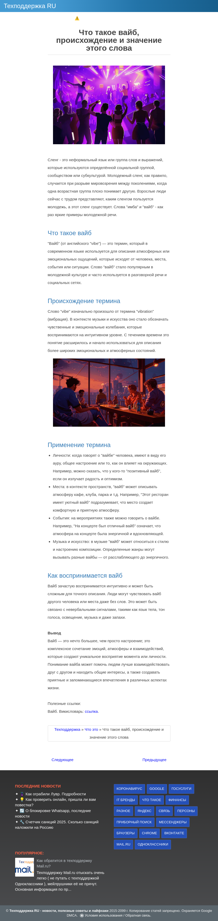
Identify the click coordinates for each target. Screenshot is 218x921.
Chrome (149, 833)
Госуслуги (181, 789)
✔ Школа (56, 18)
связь (164, 811)
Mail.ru (124, 844)
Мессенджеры (173, 822)
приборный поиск (134, 822)
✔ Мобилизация (112, 18)
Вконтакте (174, 833)
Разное (123, 811)
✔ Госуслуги (149, 18)
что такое (151, 800)
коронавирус (129, 789)
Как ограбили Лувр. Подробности (56, 794)
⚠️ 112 (81, 18)
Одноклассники (153, 844)
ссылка (91, 711)
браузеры (126, 833)
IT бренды (126, 800)
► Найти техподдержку (191, 18)
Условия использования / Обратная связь (117, 915)
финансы (177, 800)
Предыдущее (155, 759)
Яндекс (144, 811)
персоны (186, 811)
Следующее (63, 759)
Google (157, 789)
